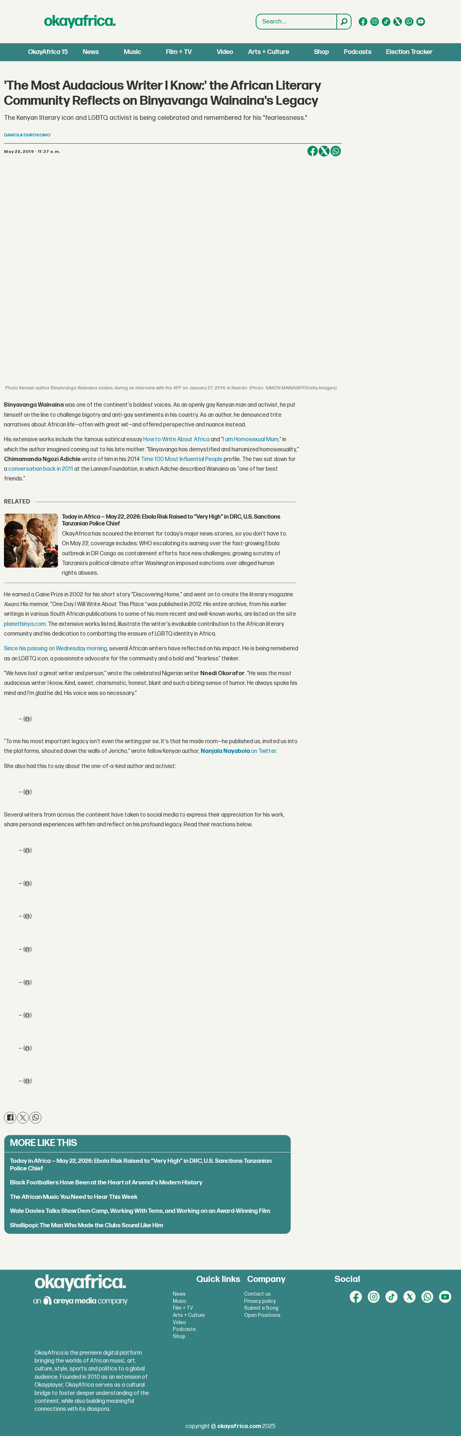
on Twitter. (239, 751)
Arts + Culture (268, 52)
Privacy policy (260, 1301)
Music (132, 52)
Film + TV (179, 52)
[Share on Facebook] (312, 151)
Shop (321, 52)
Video (225, 52)
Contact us (257, 1294)
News (91, 52)
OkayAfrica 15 (48, 52)
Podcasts (357, 52)
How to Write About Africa (176, 439)
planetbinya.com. (25, 624)
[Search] (343, 21)
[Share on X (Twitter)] (324, 151)
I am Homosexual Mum (250, 439)
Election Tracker (409, 52)
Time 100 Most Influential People (182, 459)
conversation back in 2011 (40, 469)
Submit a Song (261, 1308)
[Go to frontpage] (80, 21)
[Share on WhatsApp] (335, 151)
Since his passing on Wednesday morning (55, 648)
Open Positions (262, 1315)
